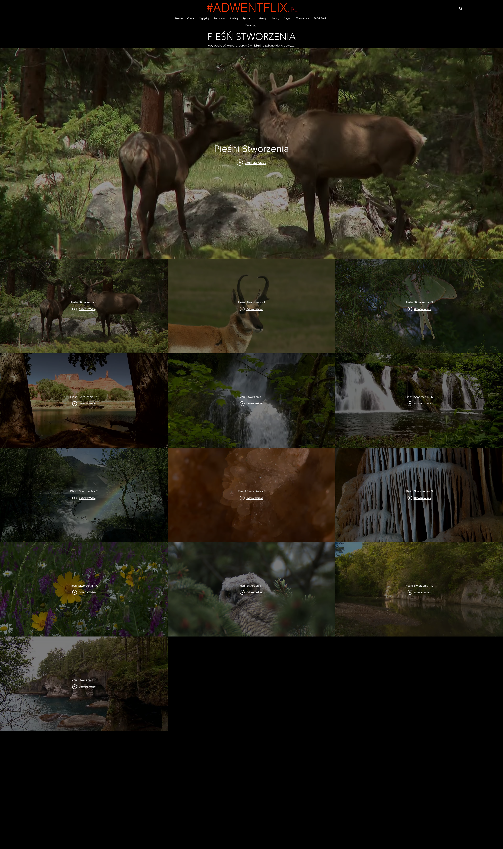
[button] (219, 18)
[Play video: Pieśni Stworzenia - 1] (251, 162)
